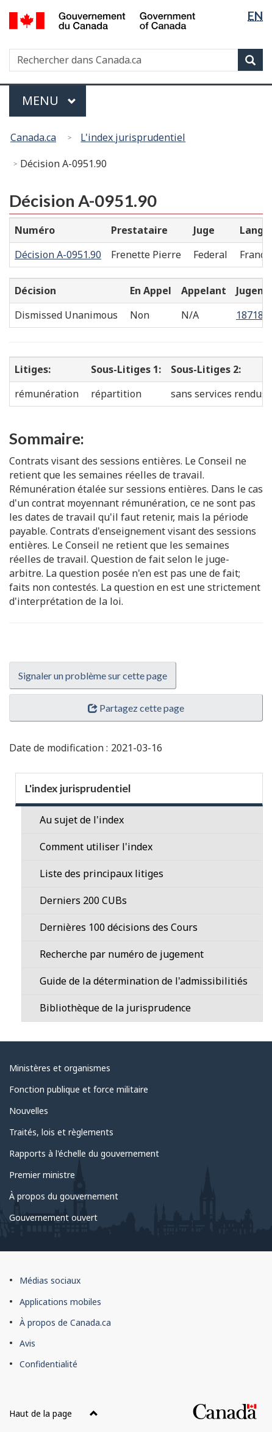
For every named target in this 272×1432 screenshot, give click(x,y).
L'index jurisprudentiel (133, 137)
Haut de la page (53, 1413)
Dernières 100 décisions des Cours (119, 927)
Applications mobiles (60, 1301)
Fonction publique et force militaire (78, 1089)
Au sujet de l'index (82, 819)
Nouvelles (28, 1110)
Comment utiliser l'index (96, 846)
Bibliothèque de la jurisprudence (115, 1007)
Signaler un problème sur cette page (92, 675)
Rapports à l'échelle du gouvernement (84, 1153)
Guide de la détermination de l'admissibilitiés (144, 981)
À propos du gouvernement (63, 1196)
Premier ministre (42, 1175)
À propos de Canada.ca (65, 1322)
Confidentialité (48, 1364)
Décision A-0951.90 (58, 254)
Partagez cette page (136, 708)
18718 (251, 315)
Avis (27, 1343)
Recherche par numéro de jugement (122, 954)
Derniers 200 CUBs (83, 900)
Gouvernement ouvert (53, 1217)
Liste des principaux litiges (101, 873)
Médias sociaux (50, 1280)
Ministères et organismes (59, 1068)
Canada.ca (33, 137)
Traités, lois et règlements (61, 1132)
